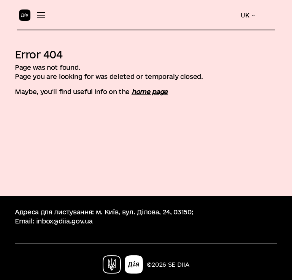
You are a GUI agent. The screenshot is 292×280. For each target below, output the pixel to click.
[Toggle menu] (41, 15)
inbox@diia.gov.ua (64, 221)
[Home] (24, 14)
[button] (248, 15)
